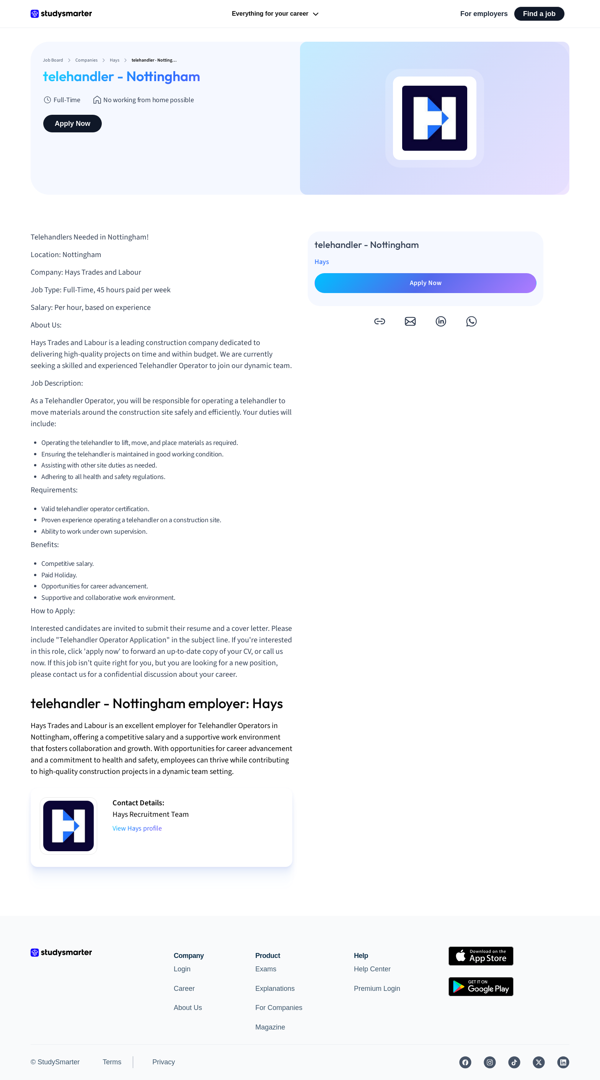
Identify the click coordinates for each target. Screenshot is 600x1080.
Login (182, 969)
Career (184, 988)
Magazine (270, 1027)
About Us (188, 1008)
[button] (379, 321)
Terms (112, 1062)
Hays (322, 262)
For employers (484, 14)
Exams (265, 969)
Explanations (275, 988)
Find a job (539, 14)
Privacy (163, 1062)
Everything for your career (276, 14)
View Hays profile (137, 828)
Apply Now (72, 123)
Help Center (372, 969)
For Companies (278, 1008)
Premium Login (377, 988)
